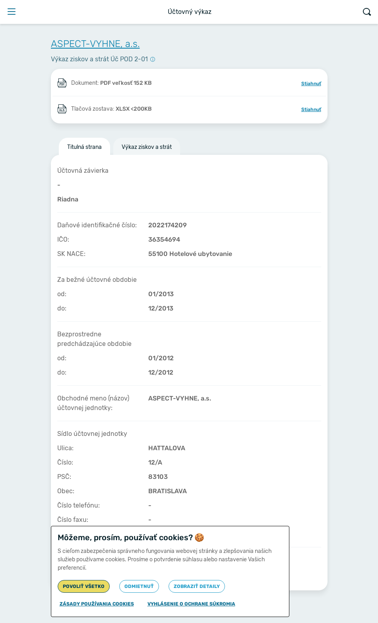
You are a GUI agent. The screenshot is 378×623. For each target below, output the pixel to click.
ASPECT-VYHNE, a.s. (95, 43)
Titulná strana (84, 147)
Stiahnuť (311, 83)
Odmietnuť (139, 586)
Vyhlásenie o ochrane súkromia (191, 604)
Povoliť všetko (84, 586)
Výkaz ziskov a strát (147, 147)
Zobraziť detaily (197, 586)
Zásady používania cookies (97, 604)
